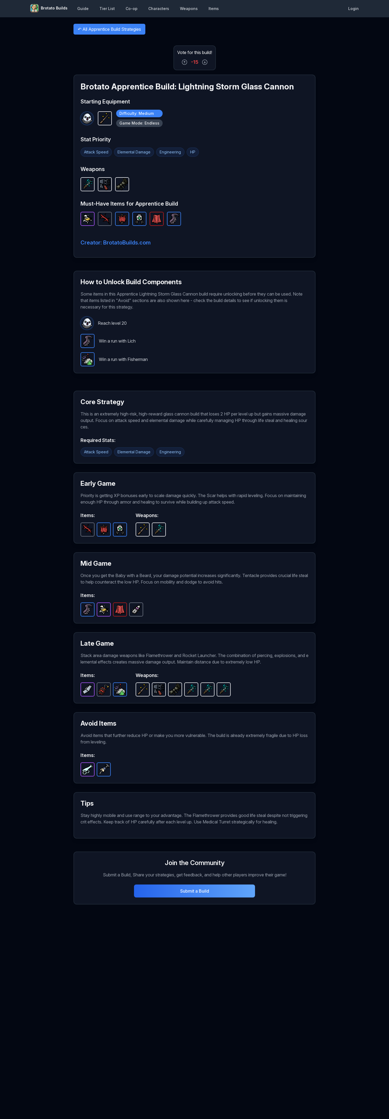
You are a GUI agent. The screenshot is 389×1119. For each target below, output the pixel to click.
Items (214, 8)
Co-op (132, 8)
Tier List (107, 8)
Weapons (189, 8)
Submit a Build (194, 891)
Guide (83, 8)
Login (353, 8)
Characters (158, 8)
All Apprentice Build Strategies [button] (109, 30)
